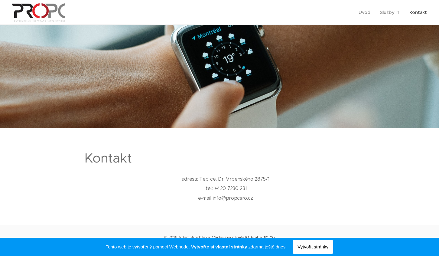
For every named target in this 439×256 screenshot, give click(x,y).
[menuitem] (365, 12)
